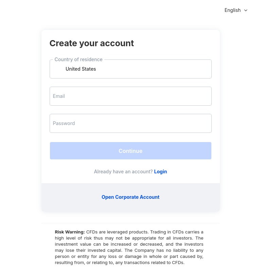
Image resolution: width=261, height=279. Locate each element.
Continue (130, 150)
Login (160, 171)
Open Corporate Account (130, 197)
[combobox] (131, 69)
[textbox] (131, 69)
